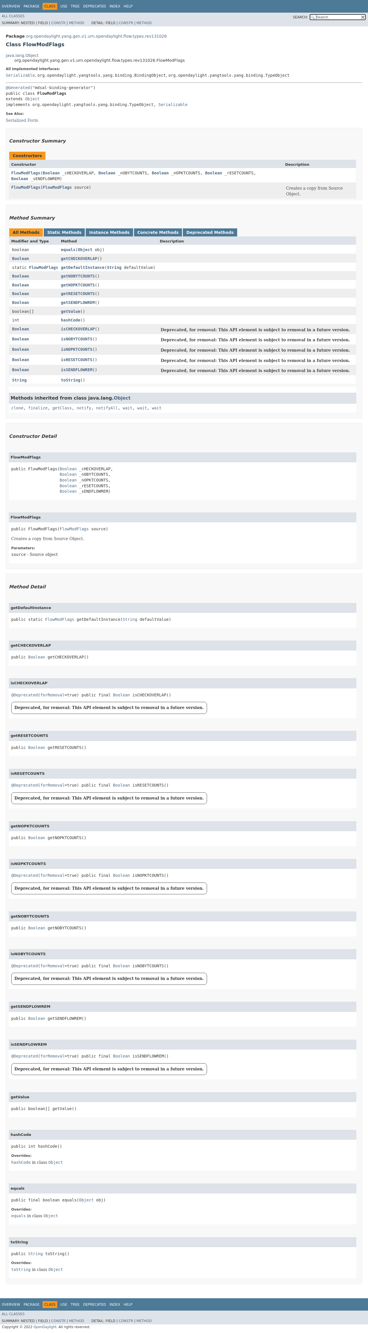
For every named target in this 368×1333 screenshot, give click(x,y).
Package (31, 6)
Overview (11, 6)
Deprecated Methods (209, 232)
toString (70, 380)
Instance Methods (109, 232)
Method (76, 23)
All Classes (13, 16)
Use (63, 6)
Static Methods (64, 232)
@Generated (18, 87)
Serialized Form (22, 120)
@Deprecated (24, 695)
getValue (70, 311)
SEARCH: (300, 17)
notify (84, 408)
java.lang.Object (22, 55)
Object (32, 99)
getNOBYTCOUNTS (78, 276)
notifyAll (107, 408)
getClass (62, 408)
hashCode (70, 320)
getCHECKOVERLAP (79, 258)
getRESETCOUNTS (78, 293)
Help (128, 6)
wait (128, 408)
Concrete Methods (158, 232)
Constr (58, 23)
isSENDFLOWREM (77, 369)
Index (115, 6)
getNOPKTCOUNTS (78, 285)
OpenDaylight (44, 1327)
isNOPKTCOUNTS (77, 349)
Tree (75, 6)
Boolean (51, 173)
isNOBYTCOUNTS (77, 339)
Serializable (20, 75)
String (114, 267)
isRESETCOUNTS (77, 359)
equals (68, 249)
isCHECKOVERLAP (78, 329)
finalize (37, 408)
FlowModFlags (25, 173)
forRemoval (52, 695)
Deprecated (94, 6)
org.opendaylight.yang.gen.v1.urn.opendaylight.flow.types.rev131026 (96, 36)
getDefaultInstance (83, 267)
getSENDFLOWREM (78, 302)
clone (17, 408)
